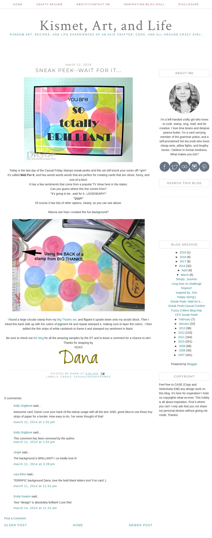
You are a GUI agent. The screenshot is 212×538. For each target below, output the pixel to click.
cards (65, 376)
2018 (183, 257)
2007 (181, 355)
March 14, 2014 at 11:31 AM (35, 508)
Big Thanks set (66, 319)
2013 (182, 328)
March (185, 274)
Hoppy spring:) (186, 297)
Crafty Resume (49, 4)
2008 (182, 350)
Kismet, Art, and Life (106, 25)
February (184, 319)
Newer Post (141, 525)
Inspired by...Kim (186, 292)
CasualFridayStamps (92, 376)
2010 (181, 341)
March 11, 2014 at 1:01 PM (34, 422)
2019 (183, 252)
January (184, 323)
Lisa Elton (19, 474)
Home (18, 4)
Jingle (17, 452)
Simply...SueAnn (186, 279)
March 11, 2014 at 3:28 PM (34, 464)
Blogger (192, 364)
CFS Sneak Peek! (186, 314)
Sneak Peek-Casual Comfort (186, 306)
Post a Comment (15, 518)
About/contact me (93, 4)
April (185, 270)
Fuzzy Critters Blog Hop (186, 310)
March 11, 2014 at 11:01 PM (35, 486)
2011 (181, 337)
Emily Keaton (21, 496)
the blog (38, 338)
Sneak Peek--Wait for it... (186, 301)
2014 (182, 266)
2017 (183, 261)
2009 (182, 346)
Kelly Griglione (22, 405)
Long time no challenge (186, 283)
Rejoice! (186, 288)
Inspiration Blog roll (144, 4)
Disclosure (188, 4)
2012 (181, 332)
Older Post (15, 525)
